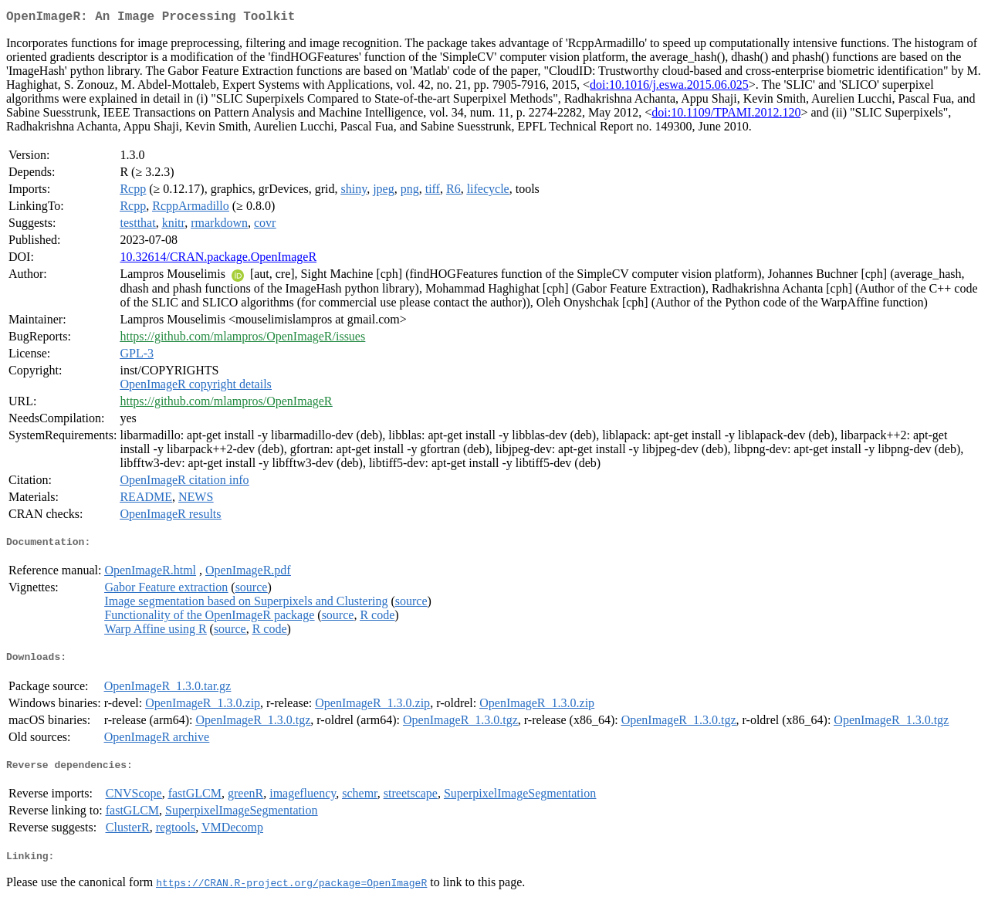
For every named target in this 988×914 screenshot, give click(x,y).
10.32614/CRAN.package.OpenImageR (218, 259)
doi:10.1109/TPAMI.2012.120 (725, 115)
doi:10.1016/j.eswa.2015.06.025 (669, 87)
